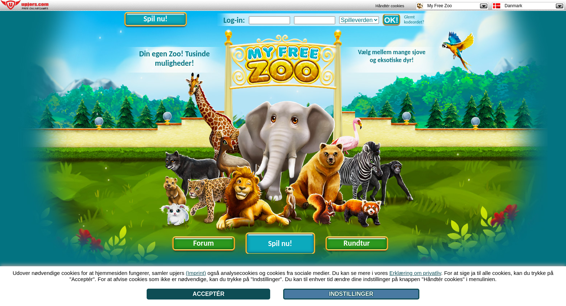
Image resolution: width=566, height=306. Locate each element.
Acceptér (208, 294)
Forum (203, 243)
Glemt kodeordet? (414, 19)
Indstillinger (351, 294)
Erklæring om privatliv (415, 273)
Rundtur (357, 243)
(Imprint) (196, 273)
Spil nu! (155, 18)
